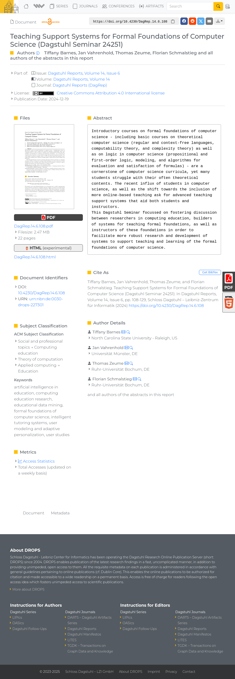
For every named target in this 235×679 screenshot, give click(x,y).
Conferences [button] (118, 6)
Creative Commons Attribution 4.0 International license (99, 92)
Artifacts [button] (151, 6)
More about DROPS (28, 589)
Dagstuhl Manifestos (84, 634)
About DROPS (130, 672)
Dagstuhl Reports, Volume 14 (81, 79)
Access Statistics (36, 461)
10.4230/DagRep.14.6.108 (41, 292)
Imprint (154, 672)
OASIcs (18, 623)
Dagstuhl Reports (81, 629)
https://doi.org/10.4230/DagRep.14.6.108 (166, 305)
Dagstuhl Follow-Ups (29, 629)
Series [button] (59, 6)
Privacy (171, 672)
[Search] (190, 6)
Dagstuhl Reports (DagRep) (80, 85)
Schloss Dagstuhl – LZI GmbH (89, 672)
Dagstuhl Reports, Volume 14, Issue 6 (84, 73)
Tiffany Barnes (60, 52)
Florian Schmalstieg (174, 52)
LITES (71, 640)
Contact (188, 672)
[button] (39, 6)
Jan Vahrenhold (95, 52)
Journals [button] (85, 6)
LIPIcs (17, 617)
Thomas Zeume (132, 52)
